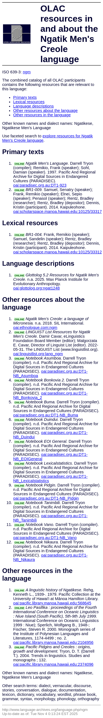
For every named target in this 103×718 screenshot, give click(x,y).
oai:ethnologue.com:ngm (35, 327)
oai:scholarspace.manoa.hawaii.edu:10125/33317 (57, 211)
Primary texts (25, 97)
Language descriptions (33, 106)
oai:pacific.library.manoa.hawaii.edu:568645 (52, 603)
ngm (27, 72)
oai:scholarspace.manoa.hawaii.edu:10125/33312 (57, 252)
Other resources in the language (42, 115)
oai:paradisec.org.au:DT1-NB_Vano (45, 537)
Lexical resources (28, 102)
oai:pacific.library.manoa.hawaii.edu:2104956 (53, 642)
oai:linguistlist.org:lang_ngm (38, 354)
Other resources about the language (45, 110)
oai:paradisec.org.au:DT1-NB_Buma (45, 415)
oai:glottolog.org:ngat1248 (36, 288)
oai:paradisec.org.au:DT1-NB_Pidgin (46, 498)
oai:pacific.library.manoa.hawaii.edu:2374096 (53, 664)
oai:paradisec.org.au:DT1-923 (39, 185)
